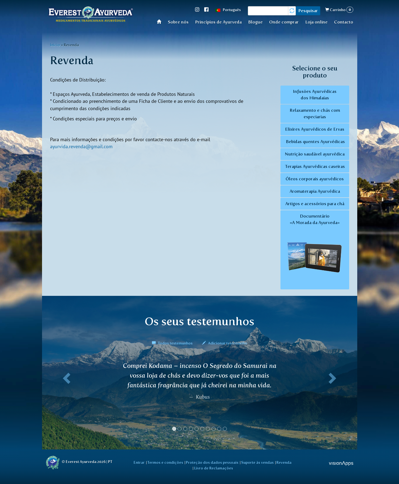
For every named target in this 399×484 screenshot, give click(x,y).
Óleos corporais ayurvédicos (315, 178)
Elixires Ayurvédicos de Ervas (314, 129)
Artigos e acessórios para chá (314, 203)
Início (161, 21)
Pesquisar (308, 10)
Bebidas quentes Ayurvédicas (315, 141)
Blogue (255, 22)
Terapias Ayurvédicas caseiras (315, 166)
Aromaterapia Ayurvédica (315, 191)
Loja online (316, 22)
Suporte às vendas (257, 462)
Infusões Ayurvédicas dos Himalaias (314, 94)
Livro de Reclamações (213, 468)
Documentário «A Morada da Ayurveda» (314, 250)
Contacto (343, 22)
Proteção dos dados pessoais (212, 462)
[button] (65, 398)
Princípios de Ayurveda (218, 22)
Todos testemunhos (172, 343)
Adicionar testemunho (224, 343)
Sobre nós (178, 22)
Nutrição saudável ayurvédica (315, 154)
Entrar (139, 462)
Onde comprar (284, 22)
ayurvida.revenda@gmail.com (81, 146)
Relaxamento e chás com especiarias (315, 113)
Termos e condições (165, 462)
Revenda (284, 462)
